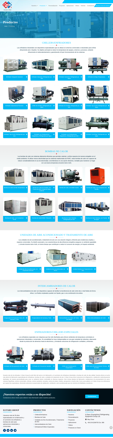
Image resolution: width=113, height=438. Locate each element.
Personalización (52, 5)
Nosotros (71, 416)
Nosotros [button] (34, 5)
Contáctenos (90, 5)
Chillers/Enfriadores (56, 42)
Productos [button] (43, 5)
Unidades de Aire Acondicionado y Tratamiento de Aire (56, 235)
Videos (77, 5)
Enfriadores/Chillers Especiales (56, 333)
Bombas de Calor (56, 151)
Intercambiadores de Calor (56, 286)
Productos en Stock (74, 429)
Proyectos (62, 5)
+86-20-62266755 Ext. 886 (95, 424)
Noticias (83, 5)
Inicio (5, 26)
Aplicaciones (70, 5)
